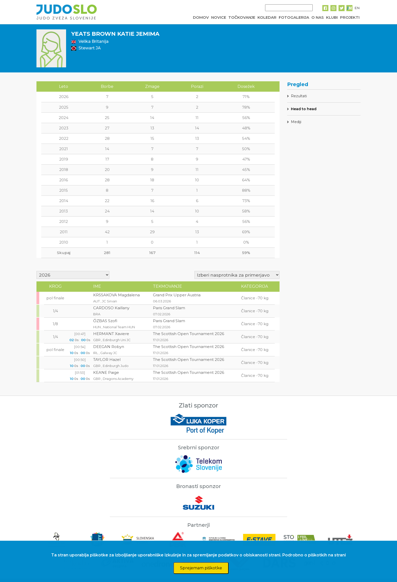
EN (357, 8)
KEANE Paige (106, 372)
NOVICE (218, 17)
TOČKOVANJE (241, 17)
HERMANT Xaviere (111, 333)
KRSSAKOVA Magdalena (116, 295)
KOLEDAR (266, 17)
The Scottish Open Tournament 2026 (188, 333)
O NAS (317, 17)
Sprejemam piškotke (201, 568)
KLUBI (332, 17)
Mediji (296, 122)
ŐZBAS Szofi (105, 320)
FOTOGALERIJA (294, 17)
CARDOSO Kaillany (111, 307)
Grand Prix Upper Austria (177, 295)
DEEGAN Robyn (108, 346)
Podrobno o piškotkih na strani (314, 555)
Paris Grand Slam (169, 307)
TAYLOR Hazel (107, 359)
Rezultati (299, 96)
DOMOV (201, 17)
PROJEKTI (350, 17)
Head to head (303, 109)
